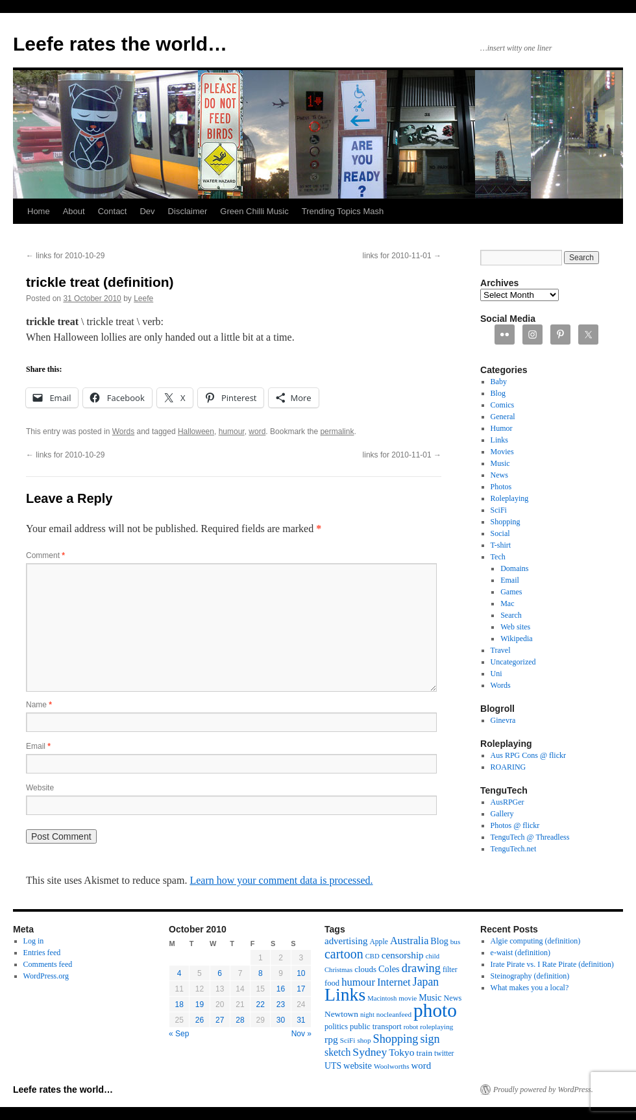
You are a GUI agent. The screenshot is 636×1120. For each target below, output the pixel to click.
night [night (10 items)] (367, 1014)
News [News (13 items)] (452, 998)
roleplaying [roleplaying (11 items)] (436, 1026)
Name (39, 704)
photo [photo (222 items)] (435, 1010)
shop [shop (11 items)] (364, 1040)
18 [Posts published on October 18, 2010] (179, 1004)
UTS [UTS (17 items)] (332, 1066)
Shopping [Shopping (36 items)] (396, 1038)
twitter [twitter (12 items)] (444, 1053)
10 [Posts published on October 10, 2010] (301, 973)
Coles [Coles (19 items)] (389, 969)
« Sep (179, 1033)
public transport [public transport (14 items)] (376, 1026)
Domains (514, 568)
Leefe (143, 298)
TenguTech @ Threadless (530, 837)
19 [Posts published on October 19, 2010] (199, 1004)
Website (40, 787)
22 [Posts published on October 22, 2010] (260, 1004)
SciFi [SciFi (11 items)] (348, 1040)
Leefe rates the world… (120, 44)
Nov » (301, 1033)
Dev (147, 211)
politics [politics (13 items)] (336, 1026)
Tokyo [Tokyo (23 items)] (401, 1052)
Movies (502, 451)
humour (232, 431)
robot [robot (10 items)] (411, 1026)
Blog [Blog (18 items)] (439, 941)
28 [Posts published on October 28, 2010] (240, 1020)
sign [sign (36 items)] (429, 1038)
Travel (501, 650)
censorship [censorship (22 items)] (403, 954)
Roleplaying (510, 498)
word (257, 431)
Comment (45, 555)
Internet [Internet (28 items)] (394, 982)
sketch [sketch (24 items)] (337, 1052)
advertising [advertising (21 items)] (345, 941)
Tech (498, 556)
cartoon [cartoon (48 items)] (343, 954)
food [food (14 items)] (331, 983)
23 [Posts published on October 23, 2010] (280, 1004)
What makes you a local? (530, 987)
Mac (507, 603)
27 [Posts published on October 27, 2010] (219, 1020)
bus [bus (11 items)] (455, 941)
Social (500, 533)
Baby (499, 381)
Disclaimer (188, 211)
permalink (337, 431)
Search (511, 615)
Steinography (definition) (530, 975)
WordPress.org (46, 975)
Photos (501, 486)
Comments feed (48, 964)
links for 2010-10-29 (65, 255)
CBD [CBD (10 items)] (372, 956)
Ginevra (503, 720)
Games (511, 591)
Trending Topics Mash (343, 211)
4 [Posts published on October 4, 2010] (179, 973)
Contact (112, 211)
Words (123, 431)
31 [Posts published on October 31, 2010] (301, 1020)
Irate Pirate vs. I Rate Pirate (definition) (552, 964)
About (74, 211)
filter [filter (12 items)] (450, 970)
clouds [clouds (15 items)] (365, 969)
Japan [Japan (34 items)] (426, 981)
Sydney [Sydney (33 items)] (369, 1051)
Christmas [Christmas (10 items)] (338, 969)
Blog (498, 393)
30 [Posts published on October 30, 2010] (280, 1020)
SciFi (499, 510)
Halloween (196, 431)
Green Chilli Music (254, 211)
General (503, 416)
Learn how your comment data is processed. (281, 880)
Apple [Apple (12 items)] (378, 942)
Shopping (505, 521)
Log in (33, 940)
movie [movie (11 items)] (407, 998)
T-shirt (501, 545)
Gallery (502, 813)
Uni (496, 673)
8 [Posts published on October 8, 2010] (260, 973)
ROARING (508, 767)
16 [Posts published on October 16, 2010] (280, 988)
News (499, 475)
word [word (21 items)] (421, 1065)
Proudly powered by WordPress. (543, 1089)
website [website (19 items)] (357, 1065)
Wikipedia (516, 638)
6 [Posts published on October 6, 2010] (219, 973)
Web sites (515, 626)
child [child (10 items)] (432, 956)
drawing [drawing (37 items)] (421, 968)
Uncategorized (513, 661)
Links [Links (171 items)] (344, 994)
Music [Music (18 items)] (430, 997)
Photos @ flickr (515, 825)
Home (38, 211)
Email (38, 746)
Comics (503, 404)
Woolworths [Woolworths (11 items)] (392, 1066)
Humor (502, 428)
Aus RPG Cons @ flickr (528, 755)
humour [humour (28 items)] (358, 982)
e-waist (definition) (520, 952)
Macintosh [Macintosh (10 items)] (382, 998)
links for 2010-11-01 (402, 255)
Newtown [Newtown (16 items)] (341, 1014)
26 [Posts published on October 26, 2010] (199, 1020)
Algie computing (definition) (536, 940)
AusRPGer (507, 802)
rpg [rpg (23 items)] (331, 1039)
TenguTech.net (514, 848)
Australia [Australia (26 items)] (409, 941)
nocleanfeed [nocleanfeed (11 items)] (393, 1014)
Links (499, 439)
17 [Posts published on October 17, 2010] (301, 988)
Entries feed (42, 952)
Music (500, 463)
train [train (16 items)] (424, 1053)
